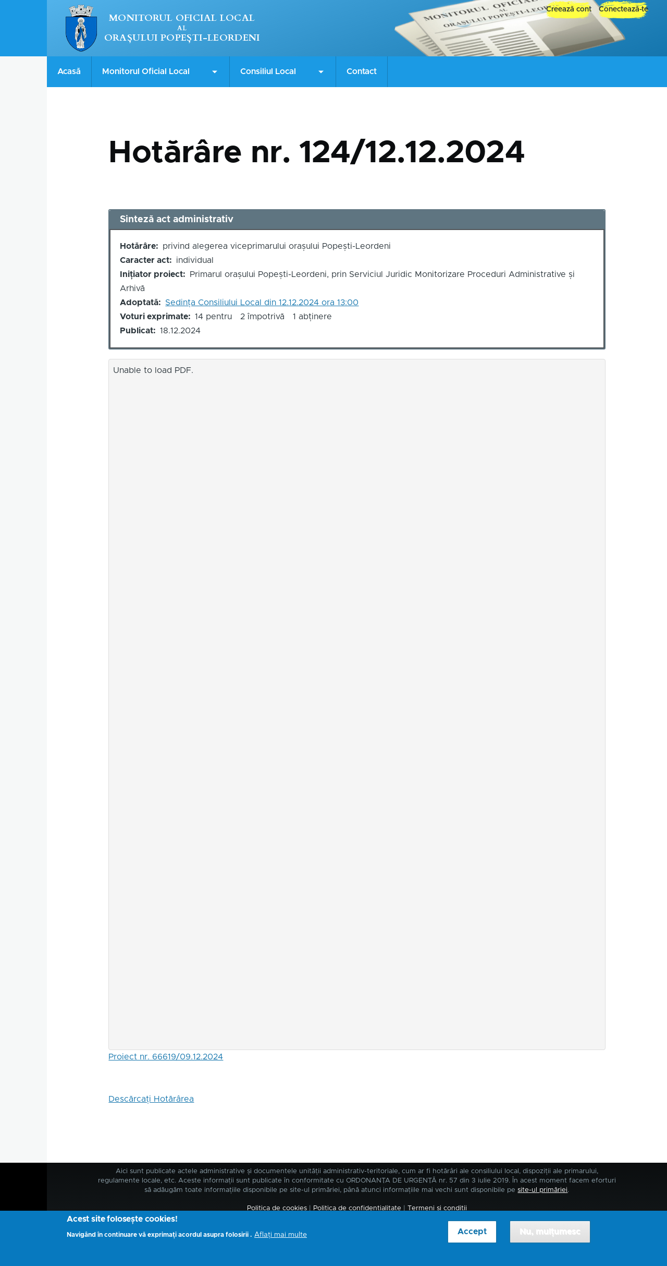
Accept (472, 1237)
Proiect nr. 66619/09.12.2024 (165, 1057)
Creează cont (568, 9)
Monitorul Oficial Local (182, 18)
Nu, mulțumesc (550, 1237)
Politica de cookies (277, 1208)
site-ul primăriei (542, 1190)
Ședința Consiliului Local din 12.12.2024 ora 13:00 (262, 302)
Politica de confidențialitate (357, 1208)
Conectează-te (623, 9)
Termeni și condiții (437, 1208)
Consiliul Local (268, 71)
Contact (362, 71)
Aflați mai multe (280, 1240)
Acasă (69, 71)
